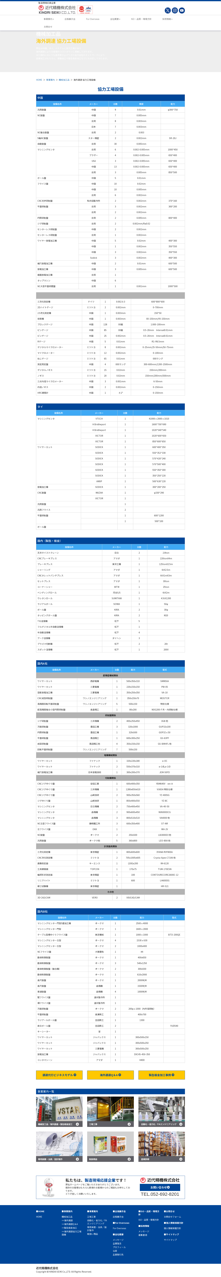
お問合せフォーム (172, 1216)
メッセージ (118, 1239)
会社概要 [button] (115, 18)
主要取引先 (118, 1254)
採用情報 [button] (167, 18)
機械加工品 (64, 79)
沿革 (115, 1250)
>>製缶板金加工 (69, 1227)
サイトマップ (170, 1239)
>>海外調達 (67, 1220)
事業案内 (50, 79)
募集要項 (142, 1235)
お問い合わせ (160, 1187)
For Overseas (92, 18)
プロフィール (119, 1247)
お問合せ (48, 26)
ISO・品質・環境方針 (141, 18)
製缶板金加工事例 (161, 1075)
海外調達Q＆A (110, 1075)
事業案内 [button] (49, 18)
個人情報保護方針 (172, 1228)
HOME (39, 79)
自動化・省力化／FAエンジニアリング (97, 1222)
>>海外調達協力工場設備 (71, 1233)
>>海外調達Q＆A (70, 1224)
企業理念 (117, 1243)
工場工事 (91, 1216)
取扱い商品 (92, 1233)
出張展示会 (70, 18)
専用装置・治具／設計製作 (97, 1229)
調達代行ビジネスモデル (59, 1075)
